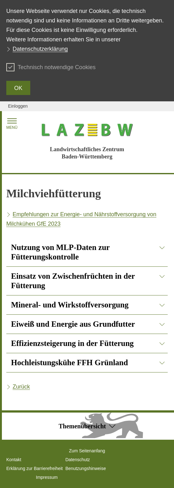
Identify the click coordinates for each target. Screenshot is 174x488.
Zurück (21, 387)
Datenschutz (78, 459)
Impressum (47, 477)
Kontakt (13, 459)
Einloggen (18, 106)
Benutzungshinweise (86, 468)
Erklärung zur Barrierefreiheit (34, 468)
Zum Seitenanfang (87, 450)
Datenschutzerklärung (40, 49)
